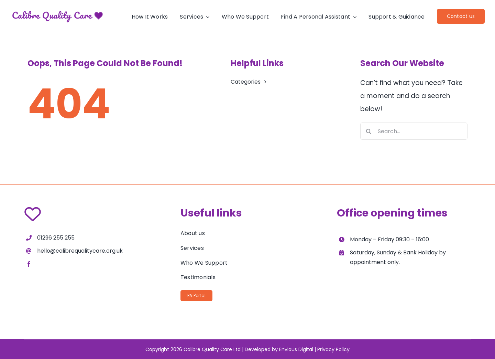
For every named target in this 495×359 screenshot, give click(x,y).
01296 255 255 (56, 238)
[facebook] (29, 264)
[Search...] (414, 131)
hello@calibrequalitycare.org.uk (80, 251)
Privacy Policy (333, 349)
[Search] (368, 131)
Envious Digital (296, 349)
